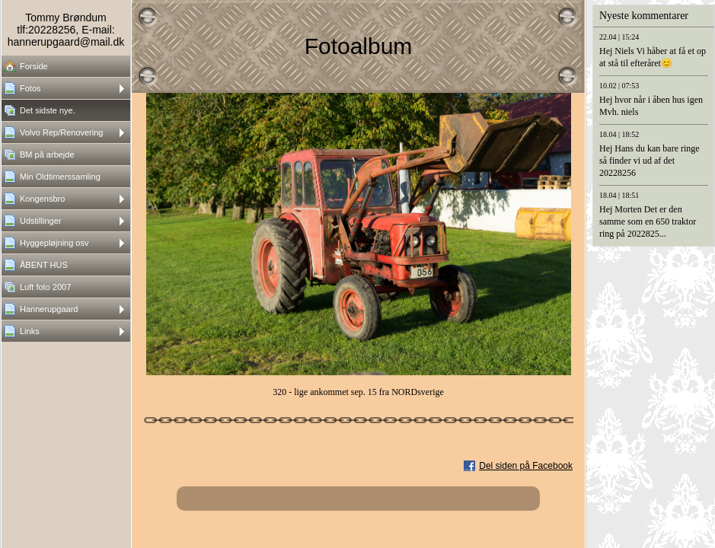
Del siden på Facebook (526, 465)
